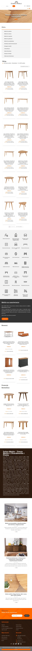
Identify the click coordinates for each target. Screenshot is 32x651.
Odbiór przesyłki (4, 629)
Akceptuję (15, 649)
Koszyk (3, 640)
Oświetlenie (7, 48)
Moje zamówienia (4, 637)
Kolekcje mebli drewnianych (10, 43)
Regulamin (3, 624)
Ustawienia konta (4, 638)
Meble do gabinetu (8, 38)
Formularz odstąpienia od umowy (7, 628)
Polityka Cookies (18, 626)
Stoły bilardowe (7, 51)
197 (17, 226)
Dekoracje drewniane (9, 56)
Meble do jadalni (8, 31)
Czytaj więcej (5, 318)
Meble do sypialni (8, 36)
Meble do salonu (7, 33)
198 (18, 226)
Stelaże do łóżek (7, 53)
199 (20, 226)
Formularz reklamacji (5, 626)
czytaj (16, 531)
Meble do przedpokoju (9, 41)
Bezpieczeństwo (18, 624)
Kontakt (17, 629)
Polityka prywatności (19, 628)
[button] (28, 8)
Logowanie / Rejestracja (5, 635)
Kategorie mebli (7, 46)
